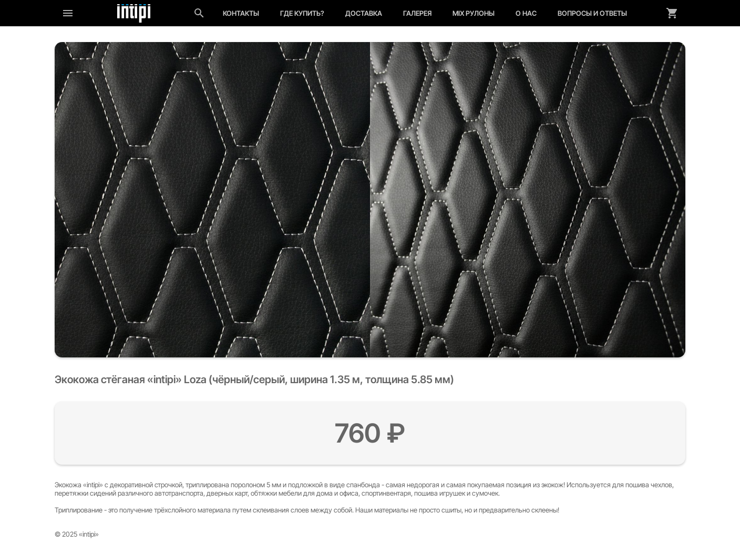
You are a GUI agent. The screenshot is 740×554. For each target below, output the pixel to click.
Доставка (363, 13)
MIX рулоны (474, 13)
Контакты (241, 13)
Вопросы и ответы (592, 13)
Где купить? (302, 13)
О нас (526, 13)
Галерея (417, 13)
